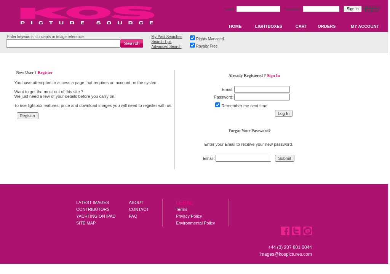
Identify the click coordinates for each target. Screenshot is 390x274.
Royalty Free (207, 46)
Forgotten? (372, 7)
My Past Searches (167, 37)
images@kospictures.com (285, 254)
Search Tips (162, 42)
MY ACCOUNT (365, 26)
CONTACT (139, 209)
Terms (181, 209)
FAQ (133, 216)
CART (301, 26)
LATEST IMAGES (92, 202)
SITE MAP (86, 223)
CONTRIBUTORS (93, 209)
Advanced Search (167, 47)
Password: (293, 9)
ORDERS (327, 26)
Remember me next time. (244, 106)
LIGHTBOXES (269, 26)
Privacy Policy (189, 216)
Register (371, 11)
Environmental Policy (195, 223)
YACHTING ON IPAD (96, 216)
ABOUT (136, 202)
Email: (230, 9)
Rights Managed (210, 39)
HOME (235, 26)
